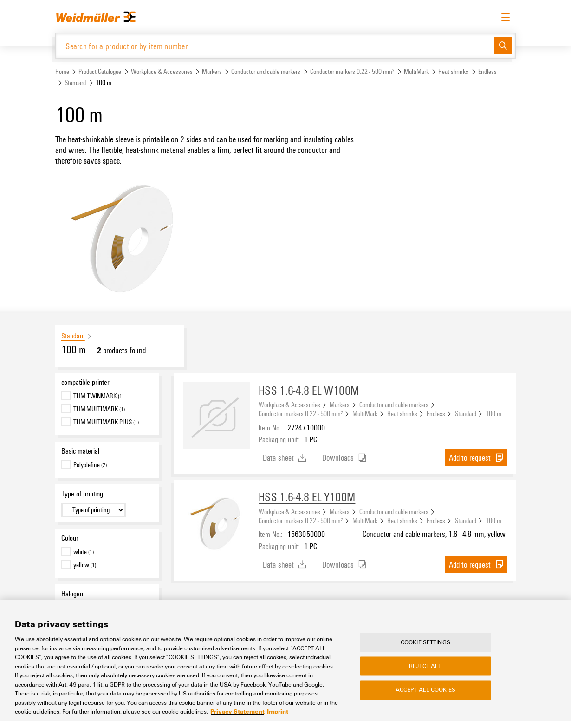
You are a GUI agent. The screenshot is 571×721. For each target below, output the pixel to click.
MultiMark (416, 71)
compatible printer (85, 382)
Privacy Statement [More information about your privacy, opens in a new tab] (237, 711)
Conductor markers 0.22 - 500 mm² (352, 71)
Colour (69, 538)
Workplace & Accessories (162, 71)
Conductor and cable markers (265, 71)
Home (62, 71)
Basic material (80, 451)
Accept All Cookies (425, 690)
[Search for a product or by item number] (275, 45)
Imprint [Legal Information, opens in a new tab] (277, 711)
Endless (487, 71)
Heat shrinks (453, 71)
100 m (493, 413)
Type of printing (82, 493)
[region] (285, 660)
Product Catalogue (99, 71)
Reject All (425, 666)
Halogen (72, 593)
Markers (212, 71)
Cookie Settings (425, 642)
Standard (75, 82)
